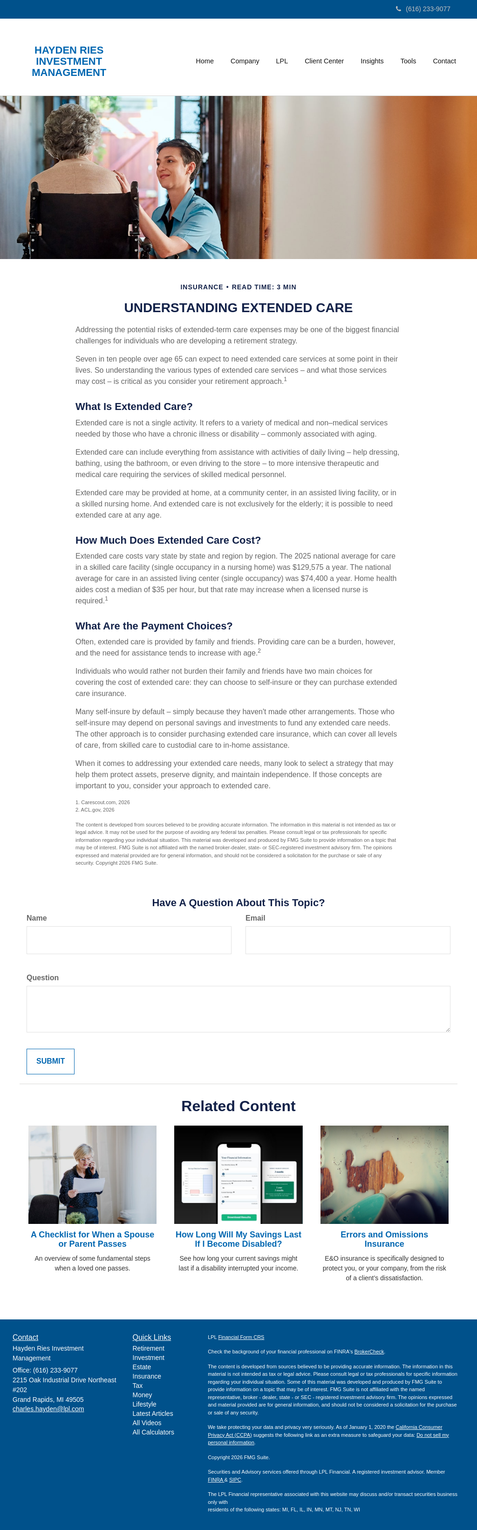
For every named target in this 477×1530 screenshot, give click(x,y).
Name (37, 918)
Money (142, 1395)
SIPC (235, 1479)
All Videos (147, 1423)
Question (43, 978)
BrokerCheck (369, 1351)
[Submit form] (51, 1061)
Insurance (147, 1376)
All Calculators (153, 1432)
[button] (245, 57)
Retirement (148, 1348)
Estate (142, 1367)
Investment (148, 1357)
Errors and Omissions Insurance (384, 1239)
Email (255, 918)
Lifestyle (145, 1404)
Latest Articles (153, 1413)
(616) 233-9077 (423, 9)
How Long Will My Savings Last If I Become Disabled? (238, 1239)
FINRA (216, 1479)
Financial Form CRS (241, 1337)
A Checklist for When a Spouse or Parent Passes (92, 1239)
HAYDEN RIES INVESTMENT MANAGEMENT (69, 61)
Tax (138, 1385)
